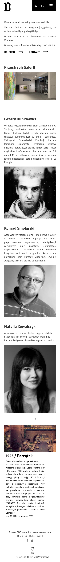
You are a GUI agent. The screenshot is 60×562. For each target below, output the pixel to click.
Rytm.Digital (36, 536)
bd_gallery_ (46, 27)
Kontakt (34, 52)
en (42, 6)
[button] (37, 420)
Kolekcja (9, 52)
